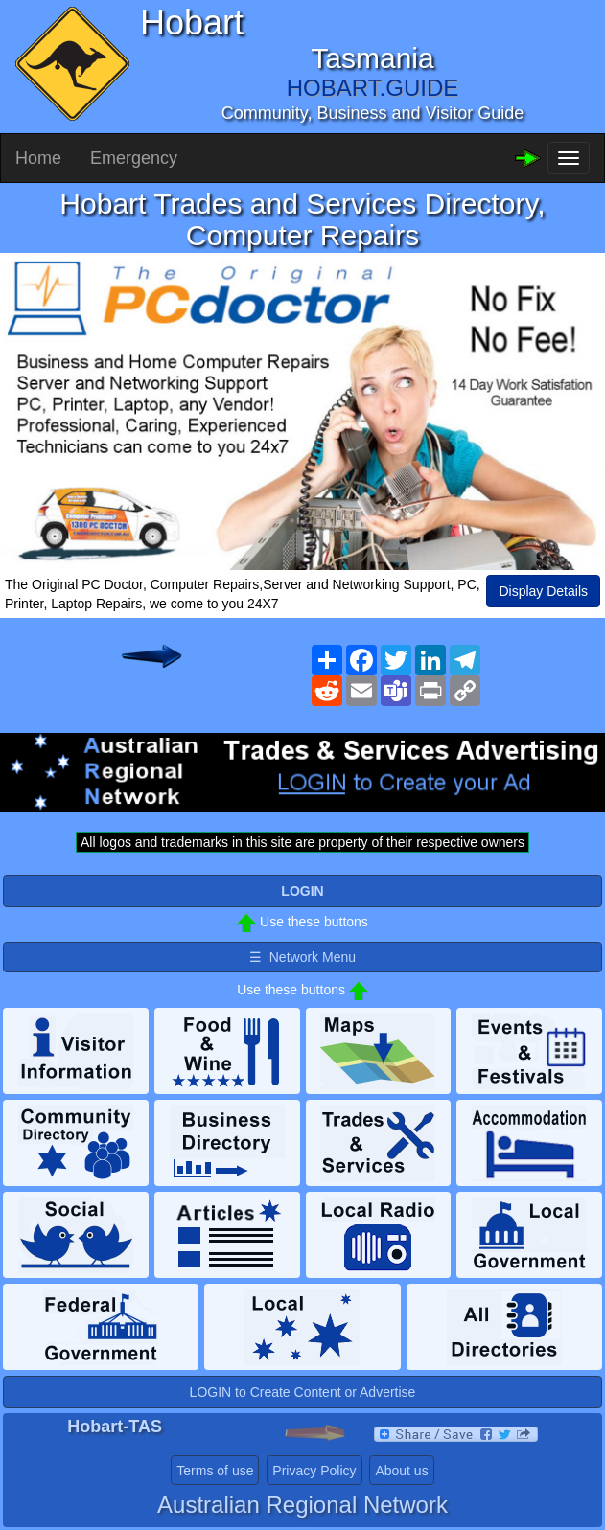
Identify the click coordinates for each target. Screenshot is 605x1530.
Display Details (543, 591)
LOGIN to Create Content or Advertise (303, 1392)
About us (401, 1470)
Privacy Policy (314, 1470)
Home (38, 158)
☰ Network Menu (302, 957)
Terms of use (214, 1470)
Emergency (133, 158)
